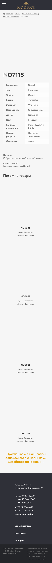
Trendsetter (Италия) (30, 13)
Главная (9, 13)
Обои (17, 13)
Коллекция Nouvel (11, 16)
